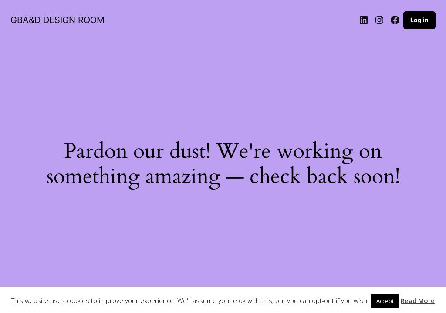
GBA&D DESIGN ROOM (57, 20)
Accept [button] (385, 301)
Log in (419, 19)
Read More (418, 300)
